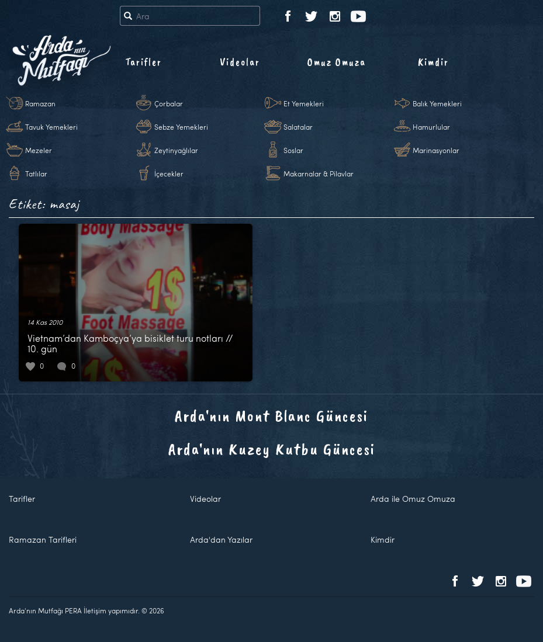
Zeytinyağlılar (176, 150)
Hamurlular (431, 126)
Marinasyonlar (436, 150)
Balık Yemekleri (437, 103)
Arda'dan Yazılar (221, 539)
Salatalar (298, 126)
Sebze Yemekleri (181, 126)
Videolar (240, 61)
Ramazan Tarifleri (43, 539)
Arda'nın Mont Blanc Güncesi (271, 415)
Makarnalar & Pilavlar (318, 173)
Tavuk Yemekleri (51, 126)
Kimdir (433, 61)
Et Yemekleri (303, 103)
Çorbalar (168, 103)
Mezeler (38, 150)
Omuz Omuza (336, 61)
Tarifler (143, 61)
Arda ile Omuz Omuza (413, 498)
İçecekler (169, 173)
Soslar (293, 150)
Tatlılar (36, 173)
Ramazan (40, 103)
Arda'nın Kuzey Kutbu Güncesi (271, 449)
